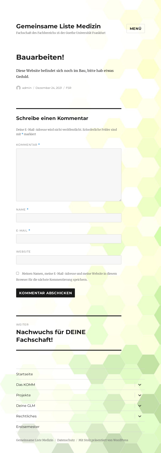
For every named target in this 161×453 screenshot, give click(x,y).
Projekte (23, 395)
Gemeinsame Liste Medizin (58, 26)
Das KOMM (25, 385)
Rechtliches (26, 416)
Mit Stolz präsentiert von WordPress (103, 440)
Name (22, 209)
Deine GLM (25, 406)
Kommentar (28, 145)
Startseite (24, 374)
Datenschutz (66, 440)
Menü (136, 29)
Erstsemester (27, 427)
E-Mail (23, 230)
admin (27, 87)
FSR (68, 87)
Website (23, 251)
